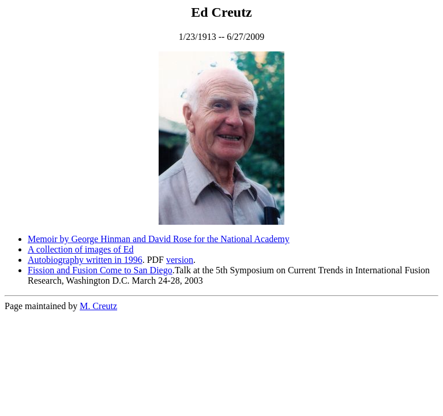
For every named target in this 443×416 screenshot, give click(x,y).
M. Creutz (98, 306)
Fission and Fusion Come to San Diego (100, 270)
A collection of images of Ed (81, 249)
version (179, 260)
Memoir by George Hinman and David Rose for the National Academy (159, 239)
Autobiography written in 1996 (85, 260)
